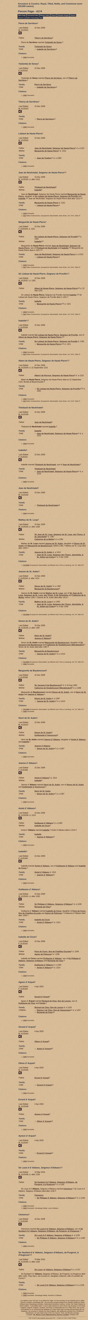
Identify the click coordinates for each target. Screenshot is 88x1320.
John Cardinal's (41, 1318)
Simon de (43, 586)
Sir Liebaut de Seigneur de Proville (56, 196)
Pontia (42, 1003)
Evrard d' (41, 1078)
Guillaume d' (43, 823)
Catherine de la (44, 539)
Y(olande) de (53, 42)
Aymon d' (41, 1114)
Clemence (67, 1189)
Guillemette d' (45, 735)
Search (72, 15)
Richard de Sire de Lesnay (56, 1001)
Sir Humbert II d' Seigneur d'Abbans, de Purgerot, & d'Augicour (50, 1230)
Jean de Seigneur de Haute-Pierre (54, 148)
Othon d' (41, 1042)
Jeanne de (54, 544)
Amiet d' (78, 740)
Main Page (22, 15)
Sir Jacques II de (47, 685)
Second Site (49, 1318)
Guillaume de (26, 1003)
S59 (25, 57)
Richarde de (42, 907)
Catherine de (65, 645)
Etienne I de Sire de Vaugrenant (53, 1010)
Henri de (42, 636)
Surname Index (32, 15)
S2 (24, 216)
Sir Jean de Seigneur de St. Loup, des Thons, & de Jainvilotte (50, 594)
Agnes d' (44, 1049)
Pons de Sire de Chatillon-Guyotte (52, 952)
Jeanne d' (42, 638)
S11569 (26, 565)
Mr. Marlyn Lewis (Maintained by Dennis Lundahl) (51, 1315)
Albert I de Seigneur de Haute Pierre (54, 375)
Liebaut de (47, 205)
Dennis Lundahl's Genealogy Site (30, 18)
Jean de (44, 158)
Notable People (63, 15)
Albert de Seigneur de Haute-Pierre (56, 288)
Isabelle (37, 190)
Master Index (44, 15)
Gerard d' (41, 997)
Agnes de (53, 913)
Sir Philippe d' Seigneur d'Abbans (53, 904)
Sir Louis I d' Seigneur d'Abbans (52, 1270)
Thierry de (43, 38)
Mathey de (54, 593)
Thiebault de (45, 187)
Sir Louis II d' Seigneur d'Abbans (55, 1229)
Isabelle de (46, 49)
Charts (53, 15)
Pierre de (53, 78)
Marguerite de (46, 151)
